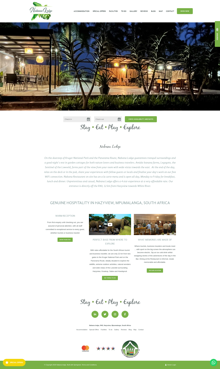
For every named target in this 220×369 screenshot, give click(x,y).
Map (161, 11)
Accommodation (81, 11)
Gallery (133, 11)
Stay (85, 127)
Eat (99, 127)
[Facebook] (125, 314)
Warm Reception (65, 216)
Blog (153, 11)
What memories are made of (155, 239)
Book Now (185, 11)
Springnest (77, 365)
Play (113, 127)
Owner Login (170, 365)
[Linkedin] (94, 314)
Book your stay (65, 240)
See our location (155, 270)
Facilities (113, 11)
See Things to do (110, 278)
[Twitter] (104, 314)
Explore (131, 127)
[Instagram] (115, 314)
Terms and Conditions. (89, 365)
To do (123, 11)
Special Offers (99, 11)
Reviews (144, 11)
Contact (170, 11)
